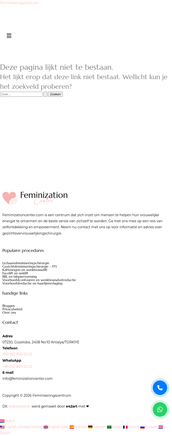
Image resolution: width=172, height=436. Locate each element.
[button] (86, 36)
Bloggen (8, 305)
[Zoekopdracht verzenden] (45, 94)
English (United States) (22, 427)
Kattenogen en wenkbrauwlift (24, 269)
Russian (149, 427)
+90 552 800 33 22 (17, 354)
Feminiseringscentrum (19, 3)
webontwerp (19, 406)
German (97, 427)
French (131, 427)
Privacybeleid (12, 309)
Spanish (79, 427)
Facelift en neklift (15, 273)
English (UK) (57, 427)
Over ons (9, 312)
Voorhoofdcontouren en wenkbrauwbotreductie (39, 280)
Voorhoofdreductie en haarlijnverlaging (32, 283)
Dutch (7, 421)
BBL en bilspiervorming (19, 276)
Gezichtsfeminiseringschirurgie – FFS (29, 266)
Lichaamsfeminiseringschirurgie (25, 263)
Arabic (115, 427)
